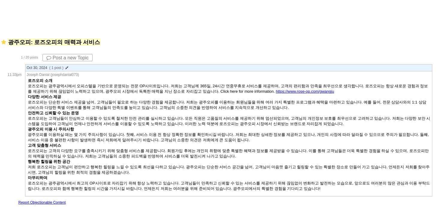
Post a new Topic (67, 57)
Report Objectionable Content (42, 202)
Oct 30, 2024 (47, 68)
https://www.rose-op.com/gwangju (305, 91)
